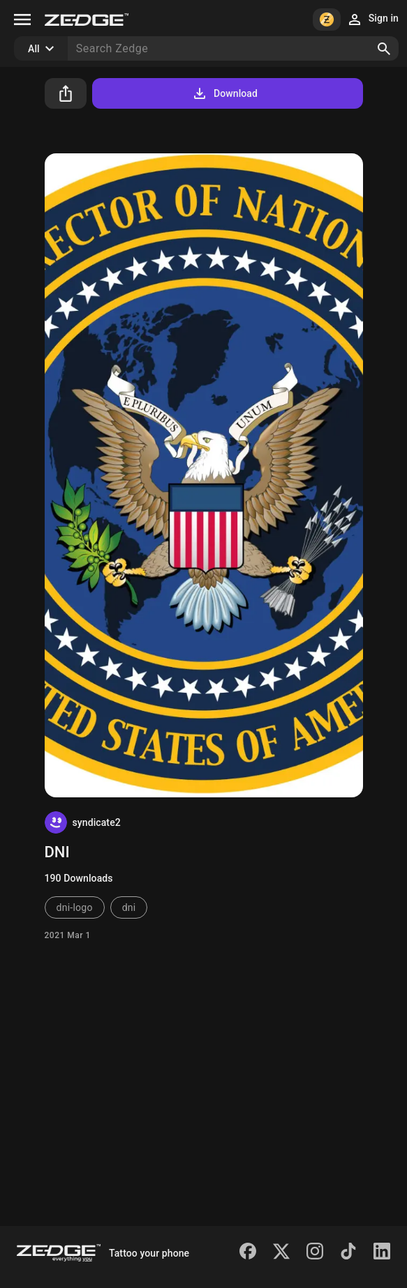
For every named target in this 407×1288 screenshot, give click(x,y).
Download (224, 93)
